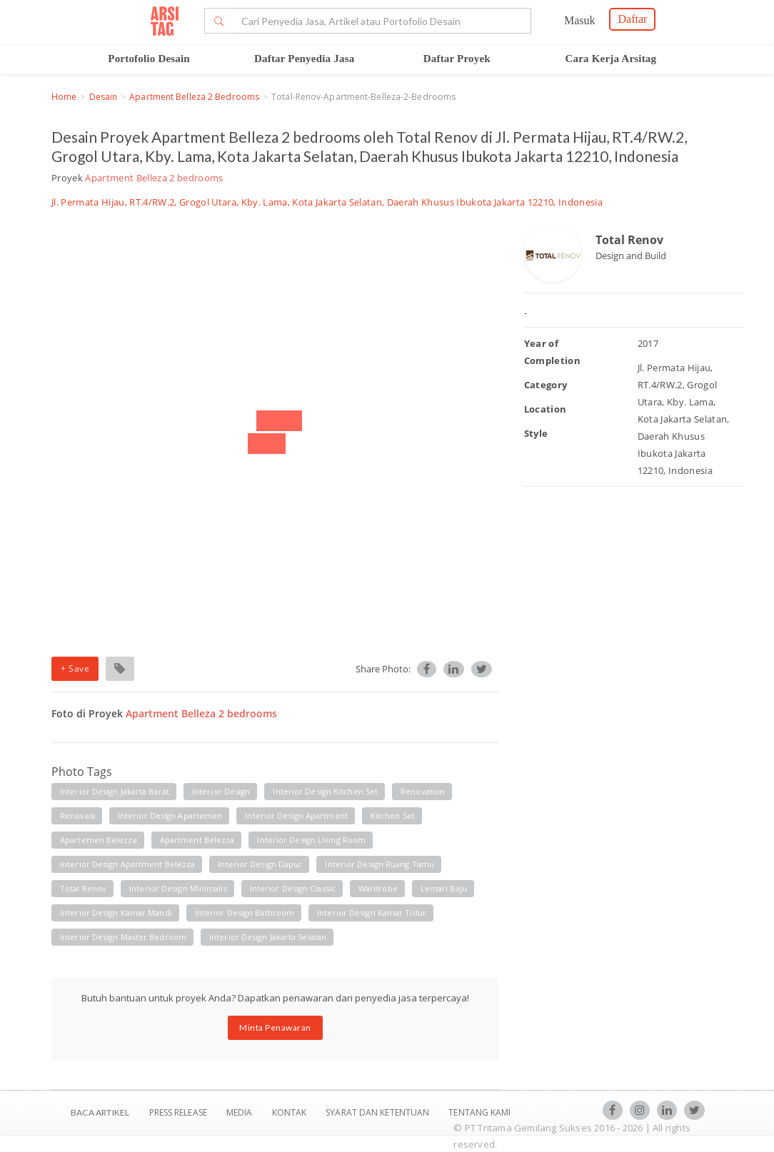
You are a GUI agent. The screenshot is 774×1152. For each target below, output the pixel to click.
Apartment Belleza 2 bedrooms (194, 97)
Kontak (290, 1112)
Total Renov (629, 240)
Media (240, 1112)
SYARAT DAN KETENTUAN (378, 1112)
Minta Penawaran (275, 1027)
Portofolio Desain (149, 58)
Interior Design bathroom (244, 912)
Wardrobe (378, 888)
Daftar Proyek (457, 58)
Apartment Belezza (197, 839)
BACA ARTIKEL (100, 1112)
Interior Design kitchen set (325, 791)
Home (63, 97)
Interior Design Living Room (311, 839)
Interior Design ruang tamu (379, 864)
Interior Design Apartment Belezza (127, 864)
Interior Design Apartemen (170, 815)
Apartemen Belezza (98, 839)
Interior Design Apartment (296, 815)
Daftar (632, 19)
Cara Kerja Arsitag (611, 58)
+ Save (75, 668)
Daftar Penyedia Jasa (304, 58)
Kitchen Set (393, 815)
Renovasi (77, 815)
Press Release (177, 1112)
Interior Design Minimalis (178, 888)
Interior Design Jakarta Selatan (267, 936)
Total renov (83, 888)
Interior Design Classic (293, 888)
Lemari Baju (444, 888)
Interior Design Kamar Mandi (116, 912)
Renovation (423, 791)
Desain (103, 97)
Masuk (579, 20)
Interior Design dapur (260, 864)
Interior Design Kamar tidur (371, 912)
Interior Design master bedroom (123, 936)
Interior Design (221, 791)
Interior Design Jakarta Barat (114, 791)
